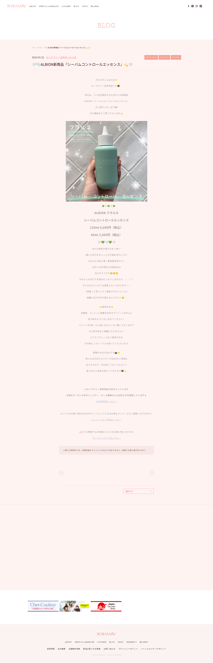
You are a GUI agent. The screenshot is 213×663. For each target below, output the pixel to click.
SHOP (85, 6)
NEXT (152, 473)
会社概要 (61, 649)
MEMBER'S (131, 642)
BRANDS (95, 6)
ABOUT (32, 6)
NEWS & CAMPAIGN (49, 6)
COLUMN (66, 6)
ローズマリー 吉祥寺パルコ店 (61, 57)
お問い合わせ (109, 649)
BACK (61, 473)
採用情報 (51, 649)
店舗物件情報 (74, 649)
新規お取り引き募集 (92, 649)
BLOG (76, 6)
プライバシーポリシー (128, 649)
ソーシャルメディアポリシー (153, 649)
